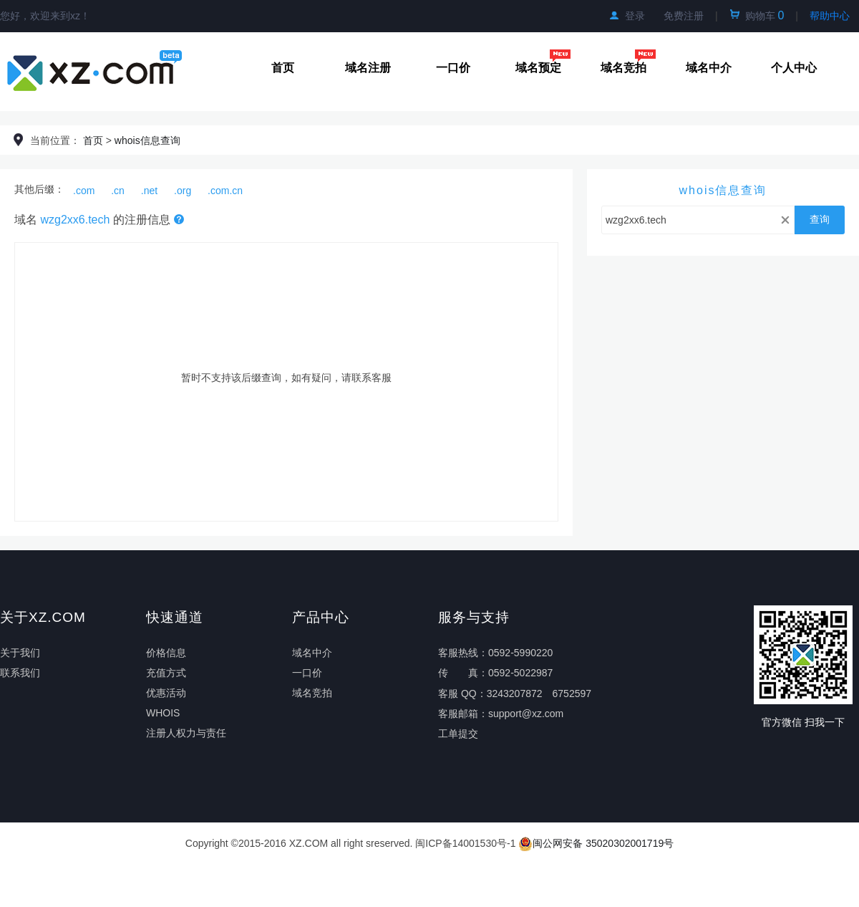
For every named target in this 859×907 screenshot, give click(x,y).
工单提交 (458, 733)
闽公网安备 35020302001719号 (596, 843)
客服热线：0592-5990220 (495, 652)
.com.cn (225, 190)
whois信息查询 (147, 140)
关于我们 (20, 652)
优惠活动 (166, 693)
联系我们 (20, 672)
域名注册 (368, 68)
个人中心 (794, 68)
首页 (282, 68)
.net (149, 190)
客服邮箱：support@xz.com (500, 713)
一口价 (453, 68)
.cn (118, 190)
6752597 (572, 693)
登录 (627, 15)
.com (83, 190)
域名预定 (543, 67)
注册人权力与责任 (186, 733)
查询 (820, 219)
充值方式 (166, 672)
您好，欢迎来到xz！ (45, 15)
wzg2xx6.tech (75, 219)
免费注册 (684, 15)
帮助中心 (830, 15)
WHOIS (163, 713)
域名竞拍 (628, 67)
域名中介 (709, 68)
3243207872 (515, 693)
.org (182, 190)
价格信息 (166, 652)
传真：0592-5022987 (495, 672)
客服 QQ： (462, 693)
